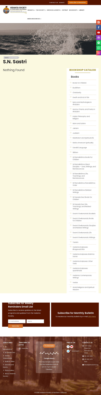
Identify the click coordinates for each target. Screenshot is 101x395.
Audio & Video (9, 361)
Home (6, 57)
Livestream (75, 351)
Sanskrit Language (80, 147)
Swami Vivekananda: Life (82, 232)
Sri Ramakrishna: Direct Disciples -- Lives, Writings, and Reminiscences (84, 166)
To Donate (49, 346)
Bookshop (73, 10)
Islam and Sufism (79, 123)
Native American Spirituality (83, 143)
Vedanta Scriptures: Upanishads (80, 269)
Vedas (75, 282)
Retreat (65, 10)
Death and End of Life (81, 97)
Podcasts (25, 348)
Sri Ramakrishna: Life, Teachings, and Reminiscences (80, 176)
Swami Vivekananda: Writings (84, 237)
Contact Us (53, 3)
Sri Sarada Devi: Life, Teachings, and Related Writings (82, 206)
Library (81, 10)
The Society (41, 10)
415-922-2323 (88, 356)
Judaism (76, 133)
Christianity (77, 92)
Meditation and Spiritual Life (83, 138)
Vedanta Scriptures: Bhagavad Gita (80, 248)
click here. (92, 316)
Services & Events (54, 10)
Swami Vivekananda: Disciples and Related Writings (84, 226)
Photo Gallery (9, 370)
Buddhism (76, 88)
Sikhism (75, 152)
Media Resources (34, 19)
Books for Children (80, 83)
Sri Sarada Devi (10, 352)
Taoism (75, 242)
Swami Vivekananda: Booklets (84, 213)
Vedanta (31, 10)
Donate (61, 3)
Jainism (76, 128)
